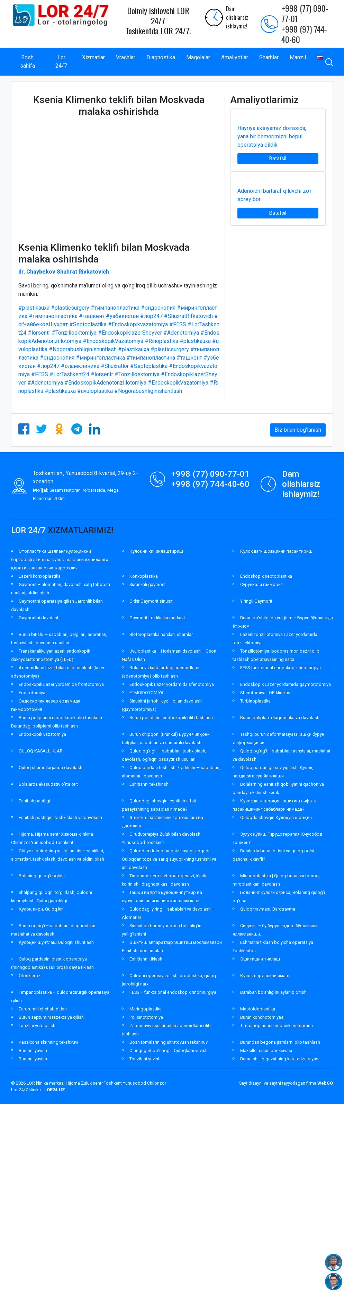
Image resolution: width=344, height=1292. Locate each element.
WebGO (325, 1083)
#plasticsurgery (70, 307)
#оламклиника (80, 366)
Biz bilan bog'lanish (297, 430)
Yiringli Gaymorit (256, 601)
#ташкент (92, 316)
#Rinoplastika (161, 341)
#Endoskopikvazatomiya (138, 324)
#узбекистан (122, 316)
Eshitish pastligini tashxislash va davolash (60, 817)
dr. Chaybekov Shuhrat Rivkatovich (63, 271)
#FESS (177, 324)
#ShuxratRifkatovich (188, 316)
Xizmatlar (93, 57)
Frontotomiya (32, 692)
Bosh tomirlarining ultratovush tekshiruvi (169, 1042)
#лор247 (151, 316)
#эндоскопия (158, 307)
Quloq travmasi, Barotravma (267, 909)
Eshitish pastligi (34, 800)
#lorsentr (39, 332)
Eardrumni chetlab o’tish (43, 1008)
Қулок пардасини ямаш (264, 975)
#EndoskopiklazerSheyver (130, 332)
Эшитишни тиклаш (260, 959)
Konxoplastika (143, 576)
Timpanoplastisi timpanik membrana (276, 1025)
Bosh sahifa (27, 61)
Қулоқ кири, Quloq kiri (41, 909)
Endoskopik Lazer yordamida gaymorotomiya (285, 684)
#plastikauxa (33, 307)
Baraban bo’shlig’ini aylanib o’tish (273, 992)
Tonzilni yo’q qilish (37, 1025)
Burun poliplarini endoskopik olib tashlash (171, 717)
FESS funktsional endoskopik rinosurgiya (280, 667)
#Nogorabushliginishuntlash (83, 349)
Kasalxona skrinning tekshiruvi (48, 1042)
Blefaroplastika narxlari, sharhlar (161, 634)
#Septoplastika (88, 324)
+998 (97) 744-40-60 (304, 34)
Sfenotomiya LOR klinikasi (265, 692)
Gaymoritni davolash (39, 617)
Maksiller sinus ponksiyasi (266, 1050)
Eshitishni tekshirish (149, 784)
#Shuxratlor (115, 366)
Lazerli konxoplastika (40, 576)
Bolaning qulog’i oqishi (42, 875)
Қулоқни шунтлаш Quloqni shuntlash (56, 942)
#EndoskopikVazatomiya (113, 341)
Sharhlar (269, 57)
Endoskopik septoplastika (266, 576)
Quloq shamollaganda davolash (50, 767)
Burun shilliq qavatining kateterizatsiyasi (279, 1058)
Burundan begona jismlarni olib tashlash (280, 1042)
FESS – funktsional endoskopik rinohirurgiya (172, 992)
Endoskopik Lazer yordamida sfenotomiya (171, 684)
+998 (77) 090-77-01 (304, 13)
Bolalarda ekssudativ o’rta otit (48, 784)
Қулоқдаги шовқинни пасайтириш (276, 551)
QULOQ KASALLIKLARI (41, 750)
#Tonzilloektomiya (74, 332)
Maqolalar (198, 57)
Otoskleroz (29, 975)
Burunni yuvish (33, 1050)
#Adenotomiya (181, 332)
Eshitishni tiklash (145, 959)
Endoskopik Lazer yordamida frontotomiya (61, 684)
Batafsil (277, 158)
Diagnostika (160, 57)
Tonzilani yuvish (145, 1058)
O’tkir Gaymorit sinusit (151, 601)
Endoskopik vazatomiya (42, 734)
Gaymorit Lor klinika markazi (157, 617)
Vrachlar (125, 57)
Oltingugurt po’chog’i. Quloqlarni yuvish (168, 1050)
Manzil (298, 57)
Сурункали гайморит (261, 584)
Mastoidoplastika (257, 1008)
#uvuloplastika (95, 391)
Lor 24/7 (61, 61)
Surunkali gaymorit (147, 584)
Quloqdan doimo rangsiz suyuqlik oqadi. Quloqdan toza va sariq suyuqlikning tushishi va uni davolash (169, 859)
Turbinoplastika (255, 701)
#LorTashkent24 (69, 374)
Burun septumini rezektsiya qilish (51, 1017)
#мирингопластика (100, 357)
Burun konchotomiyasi (262, 1017)
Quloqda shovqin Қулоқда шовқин (276, 817)
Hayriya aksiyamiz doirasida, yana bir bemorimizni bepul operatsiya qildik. (271, 136)
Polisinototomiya (146, 1017)
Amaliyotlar (234, 57)
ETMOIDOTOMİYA (146, 692)
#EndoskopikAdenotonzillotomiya (105, 382)
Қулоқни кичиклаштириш (156, 551)
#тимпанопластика (115, 307)
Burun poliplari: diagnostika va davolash (279, 717)
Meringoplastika (145, 1008)
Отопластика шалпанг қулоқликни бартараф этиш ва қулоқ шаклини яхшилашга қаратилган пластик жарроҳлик (59, 559)
